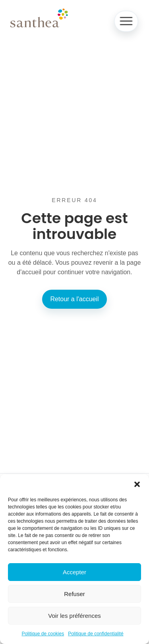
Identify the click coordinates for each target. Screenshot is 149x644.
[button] (137, 484)
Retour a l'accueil (74, 299)
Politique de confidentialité (95, 633)
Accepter (74, 572)
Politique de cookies (42, 633)
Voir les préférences (74, 615)
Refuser (74, 593)
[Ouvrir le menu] (126, 21)
